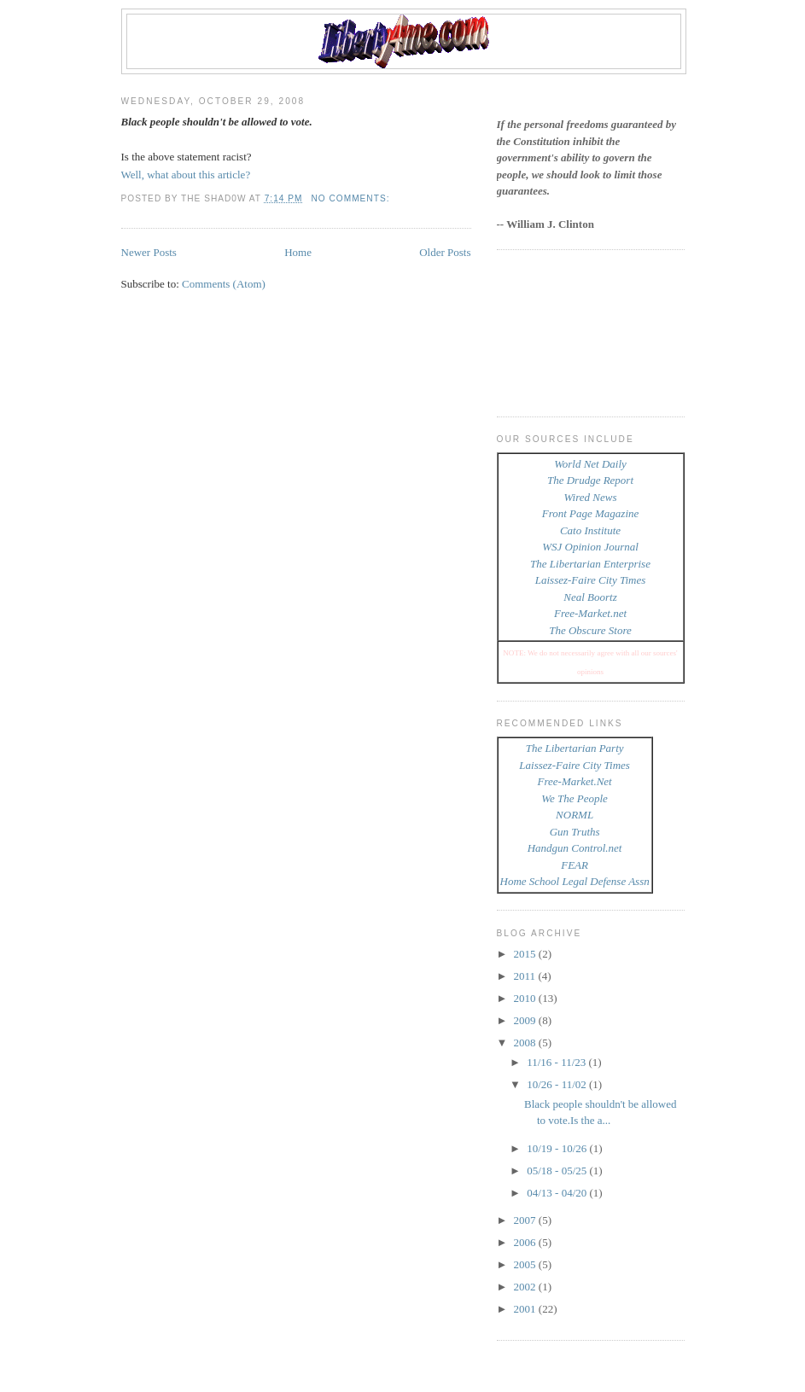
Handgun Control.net (575, 848)
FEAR (574, 865)
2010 (526, 998)
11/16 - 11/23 (557, 1062)
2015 (526, 953)
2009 (526, 1020)
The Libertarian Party (575, 748)
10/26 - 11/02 (558, 1084)
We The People (574, 798)
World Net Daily (590, 463)
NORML (574, 814)
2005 (526, 1264)
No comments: (352, 198)
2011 (526, 976)
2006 (526, 1242)
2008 (526, 1042)
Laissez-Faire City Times (590, 580)
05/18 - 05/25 (558, 1170)
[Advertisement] (573, 331)
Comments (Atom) (223, 283)
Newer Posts (149, 252)
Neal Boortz (589, 597)
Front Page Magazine (590, 513)
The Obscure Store (590, 630)
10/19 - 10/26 (558, 1148)
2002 (526, 1286)
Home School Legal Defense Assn (575, 881)
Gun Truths (575, 831)
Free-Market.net (590, 613)
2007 (526, 1220)
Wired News (590, 497)
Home (298, 252)
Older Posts (444, 252)
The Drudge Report (590, 480)
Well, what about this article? (186, 174)
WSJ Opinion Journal (590, 546)
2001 (526, 1308)
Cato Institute (590, 530)
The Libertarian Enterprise (590, 563)
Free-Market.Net (575, 781)
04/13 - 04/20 (558, 1192)
